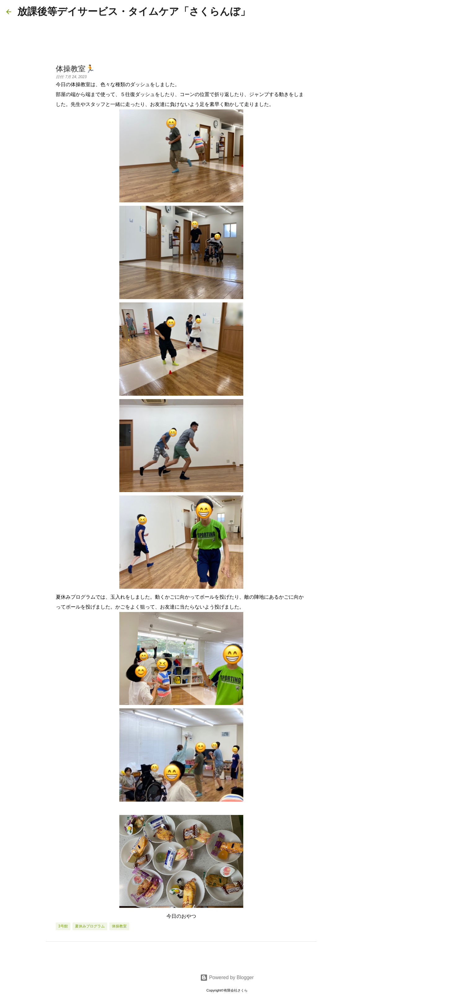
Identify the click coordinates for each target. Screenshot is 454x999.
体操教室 (119, 926)
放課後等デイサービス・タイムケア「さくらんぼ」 (133, 11)
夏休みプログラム (90, 926)
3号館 (63, 926)
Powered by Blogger (227, 977)
